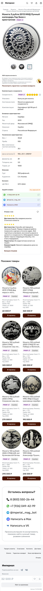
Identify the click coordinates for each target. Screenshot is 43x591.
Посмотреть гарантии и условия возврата (18, 86)
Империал (9, 3)
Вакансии (5, 574)
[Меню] (2, 3)
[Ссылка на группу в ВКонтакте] (26, 570)
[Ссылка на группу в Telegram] (21, 570)
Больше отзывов (10, 251)
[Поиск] (27, 3)
